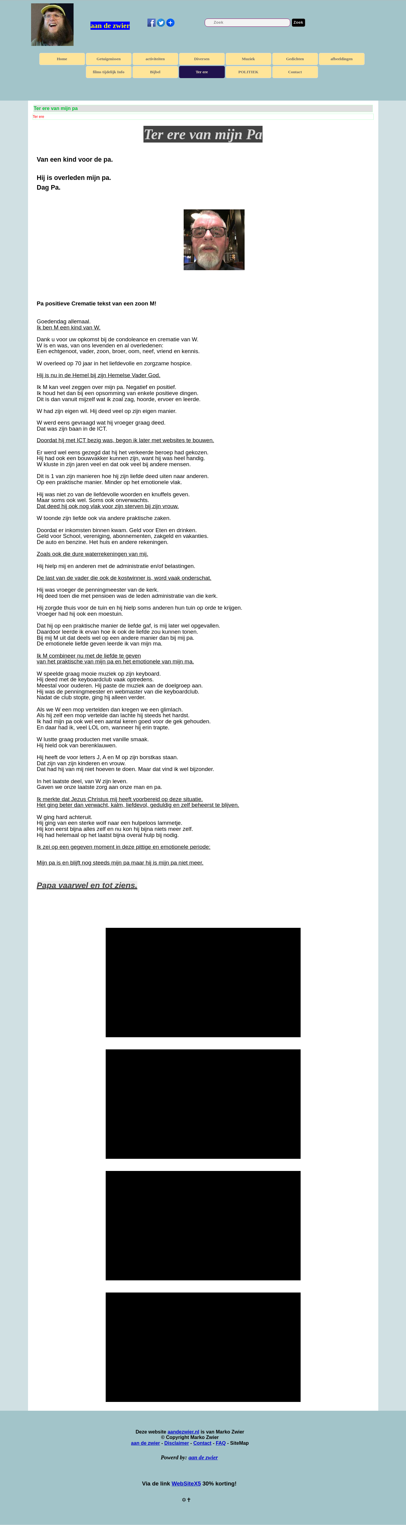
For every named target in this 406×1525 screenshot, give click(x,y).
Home (62, 59)
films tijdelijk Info (109, 72)
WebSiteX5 (186, 1483)
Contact (295, 72)
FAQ (221, 1443)
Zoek (298, 22)
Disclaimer (176, 1443)
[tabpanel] (203, 221)
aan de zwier (110, 25)
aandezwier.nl (183, 1431)
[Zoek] (247, 23)
